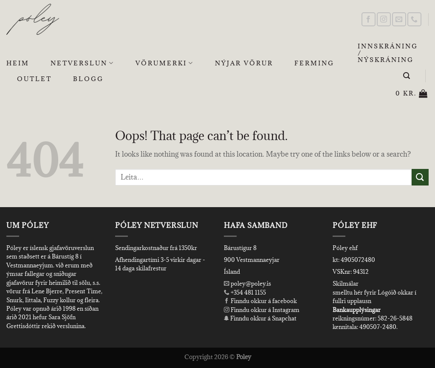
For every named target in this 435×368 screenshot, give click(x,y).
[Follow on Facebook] (369, 19)
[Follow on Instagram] (384, 19)
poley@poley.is (247, 283)
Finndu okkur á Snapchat (260, 318)
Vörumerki (165, 63)
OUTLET (34, 79)
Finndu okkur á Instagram (261, 310)
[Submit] (420, 177)
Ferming (314, 63)
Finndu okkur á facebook (260, 301)
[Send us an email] (399, 19)
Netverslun (82, 63)
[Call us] (414, 19)
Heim (17, 63)
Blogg (88, 79)
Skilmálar (346, 283)
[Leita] (407, 75)
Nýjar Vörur (244, 63)
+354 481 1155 (247, 292)
